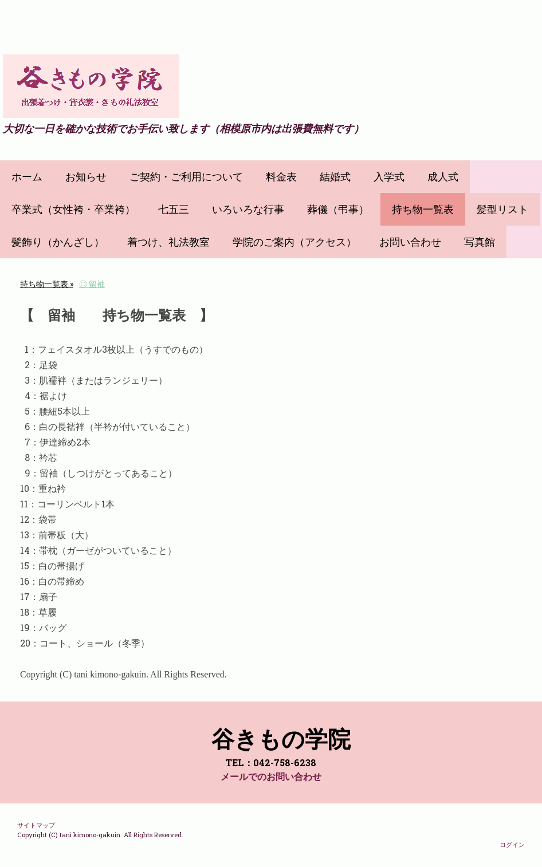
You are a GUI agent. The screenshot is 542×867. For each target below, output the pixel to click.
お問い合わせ (410, 242)
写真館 (479, 242)
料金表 (281, 177)
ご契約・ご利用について (186, 177)
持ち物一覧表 (423, 209)
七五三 (173, 209)
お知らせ (86, 177)
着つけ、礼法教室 (168, 242)
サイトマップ (36, 825)
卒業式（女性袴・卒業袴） (73, 209)
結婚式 (335, 177)
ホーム (26, 177)
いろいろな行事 (248, 209)
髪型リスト (502, 209)
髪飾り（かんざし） (57, 242)
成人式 (442, 177)
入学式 (389, 177)
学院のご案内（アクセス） (294, 242)
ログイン (512, 844)
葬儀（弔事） (338, 209)
